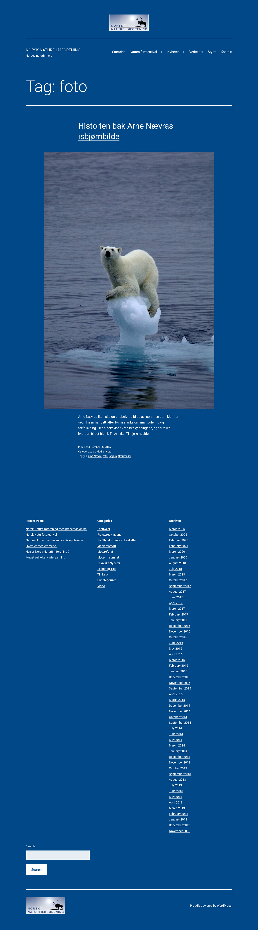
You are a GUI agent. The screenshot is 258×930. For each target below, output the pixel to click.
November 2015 (179, 682)
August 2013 (177, 779)
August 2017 (177, 591)
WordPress (224, 905)
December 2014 (179, 705)
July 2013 (175, 785)
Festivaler (103, 529)
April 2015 (176, 694)
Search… (31, 846)
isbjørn (113, 456)
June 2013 (176, 791)
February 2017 (178, 614)
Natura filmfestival (143, 52)
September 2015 (180, 688)
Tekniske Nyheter (108, 563)
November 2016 (179, 631)
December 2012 (179, 825)
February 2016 (178, 665)
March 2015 (177, 700)
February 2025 (178, 540)
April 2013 (176, 802)
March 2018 (177, 574)
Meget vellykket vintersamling (45, 557)
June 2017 (176, 597)
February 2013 (178, 814)
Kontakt (226, 52)
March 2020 (177, 551)
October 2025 (178, 534)
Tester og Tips (106, 568)
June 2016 (176, 642)
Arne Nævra (95, 456)
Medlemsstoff (105, 451)
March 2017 (177, 608)
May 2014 (175, 740)
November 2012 (179, 831)
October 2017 (178, 580)
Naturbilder (124, 456)
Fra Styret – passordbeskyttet (117, 540)
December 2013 (179, 756)
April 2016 (176, 654)
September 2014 (180, 722)
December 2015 (179, 677)
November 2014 (179, 711)
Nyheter (173, 52)
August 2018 (177, 563)
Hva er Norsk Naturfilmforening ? (47, 551)
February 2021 (178, 546)
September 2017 (180, 586)
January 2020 (178, 557)
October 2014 (178, 717)
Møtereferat (105, 551)
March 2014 (177, 745)
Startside (118, 52)
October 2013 (178, 768)
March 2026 (177, 529)
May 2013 (175, 796)
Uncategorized (107, 580)
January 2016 (178, 671)
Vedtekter (196, 52)
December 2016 (179, 626)
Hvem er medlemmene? (41, 546)
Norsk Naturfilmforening (53, 50)
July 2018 (175, 568)
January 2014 (178, 751)
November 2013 (179, 762)
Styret (212, 52)
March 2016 (177, 660)
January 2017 (178, 620)
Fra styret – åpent (109, 534)
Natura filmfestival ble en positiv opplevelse (55, 540)
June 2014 (176, 734)
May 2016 (175, 648)
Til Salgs (103, 574)
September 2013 (180, 774)
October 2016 (178, 637)
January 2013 (178, 819)
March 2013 (177, 808)
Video (101, 586)
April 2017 (176, 603)
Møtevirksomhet (108, 557)
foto (105, 456)
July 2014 (175, 728)
